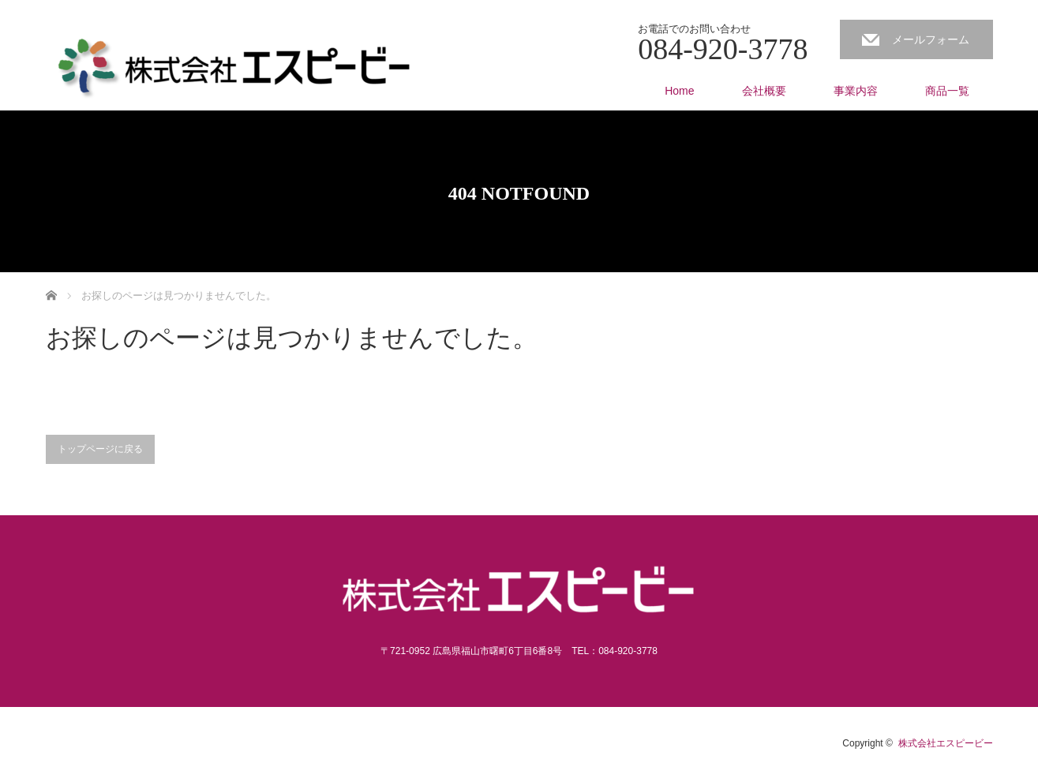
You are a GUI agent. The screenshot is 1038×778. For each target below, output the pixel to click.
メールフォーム (930, 39)
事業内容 (856, 90)
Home (679, 90)
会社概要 (764, 90)
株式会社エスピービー (945, 743)
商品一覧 (947, 90)
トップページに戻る (100, 448)
